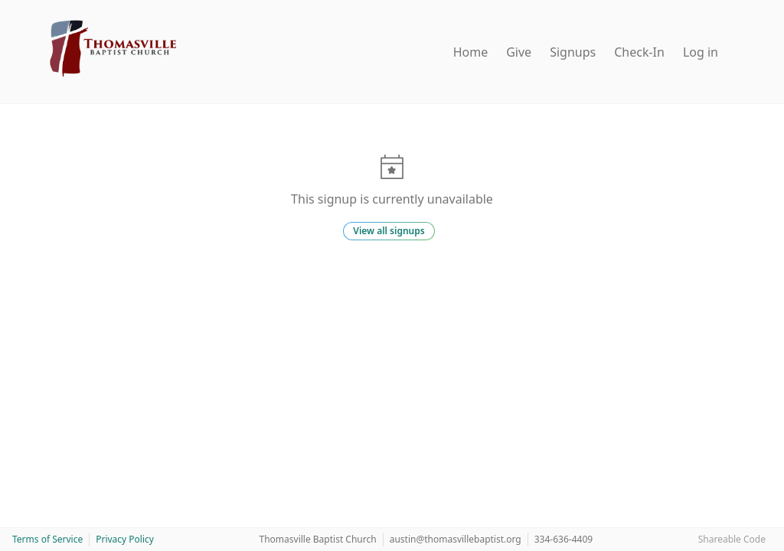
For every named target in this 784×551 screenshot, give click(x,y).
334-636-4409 (563, 539)
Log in (700, 52)
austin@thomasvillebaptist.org (455, 539)
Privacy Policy (125, 539)
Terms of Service (47, 539)
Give (518, 52)
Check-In (639, 52)
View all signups (388, 230)
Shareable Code (732, 539)
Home (470, 52)
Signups (573, 52)
